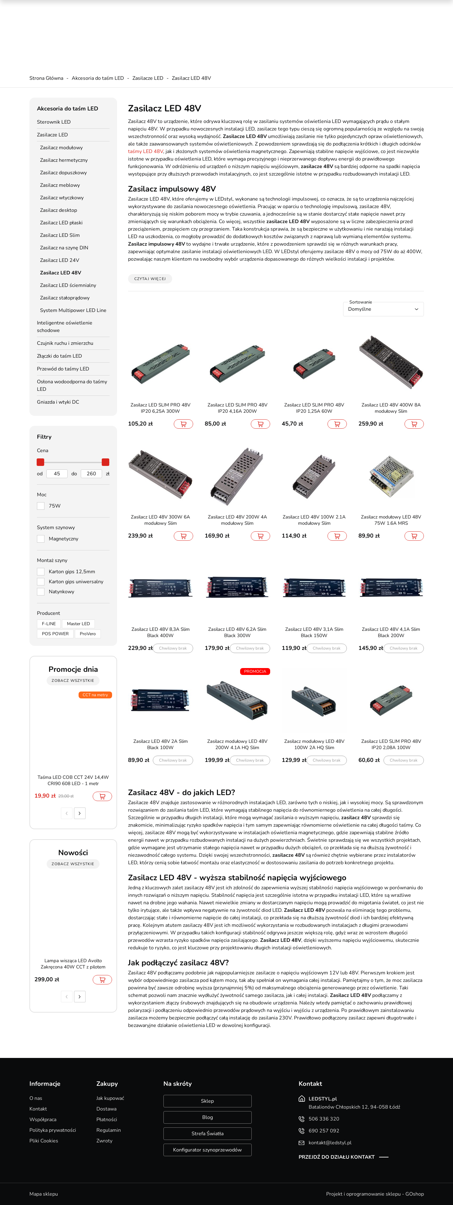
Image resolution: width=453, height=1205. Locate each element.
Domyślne (359, 309)
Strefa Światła (208, 1133)
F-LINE (49, 624)
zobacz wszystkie (73, 680)
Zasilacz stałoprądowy (65, 297)
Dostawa (106, 1108)
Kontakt (38, 1108)
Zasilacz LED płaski (61, 222)
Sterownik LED (54, 122)
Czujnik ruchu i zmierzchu (65, 343)
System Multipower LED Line (73, 310)
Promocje (321, 6)
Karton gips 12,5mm (72, 571)
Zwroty (104, 1140)
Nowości (348, 6)
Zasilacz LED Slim (60, 235)
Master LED (78, 624)
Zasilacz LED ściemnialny (68, 285)
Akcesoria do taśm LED (98, 78)
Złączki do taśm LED (59, 356)
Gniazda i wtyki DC (58, 402)
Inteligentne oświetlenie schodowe (64, 326)
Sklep (207, 1101)
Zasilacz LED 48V (191, 78)
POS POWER (55, 634)
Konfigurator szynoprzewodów (207, 1149)
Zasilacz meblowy (60, 185)
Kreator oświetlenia (280, 6)
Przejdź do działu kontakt (337, 1157)
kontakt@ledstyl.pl (157, 35)
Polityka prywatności (52, 1130)
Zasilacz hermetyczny (64, 160)
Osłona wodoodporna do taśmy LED (72, 385)
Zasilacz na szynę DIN (64, 247)
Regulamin (108, 1130)
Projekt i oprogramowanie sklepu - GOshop (375, 1194)
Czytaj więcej (150, 278)
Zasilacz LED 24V (59, 260)
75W (55, 506)
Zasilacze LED (147, 78)
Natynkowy (61, 591)
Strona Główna (46, 78)
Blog (207, 1117)
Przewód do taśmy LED (63, 368)
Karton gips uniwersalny (76, 581)
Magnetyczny (63, 538)
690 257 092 (152, 28)
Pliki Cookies (43, 1140)
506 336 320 (152, 22)
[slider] (40, 462)
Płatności (106, 1119)
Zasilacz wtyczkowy (62, 197)
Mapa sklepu (43, 1194)
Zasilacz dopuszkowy (63, 172)
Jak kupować (110, 1098)
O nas (35, 1098)
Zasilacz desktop (58, 210)
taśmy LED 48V (145, 151)
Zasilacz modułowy (61, 147)
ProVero (88, 634)
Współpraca (42, 1119)
